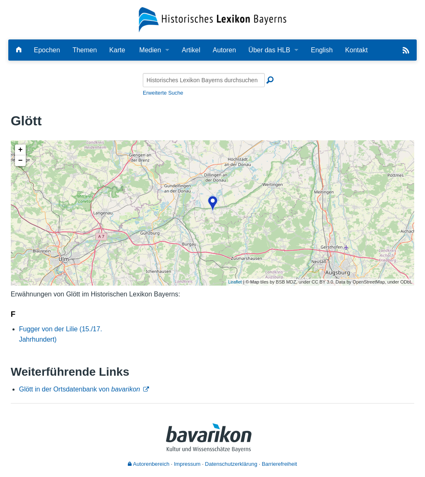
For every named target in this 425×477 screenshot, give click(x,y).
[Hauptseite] (18, 50)
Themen (85, 50)
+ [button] (20, 150)
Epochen (47, 50)
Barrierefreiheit (279, 464)
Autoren (224, 50)
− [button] (20, 161)
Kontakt (356, 50)
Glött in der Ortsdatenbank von (79, 389)
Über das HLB (270, 50)
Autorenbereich (148, 464)
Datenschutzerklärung (231, 464)
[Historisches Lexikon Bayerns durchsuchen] (204, 80)
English (321, 50)
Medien (150, 50)
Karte (117, 50)
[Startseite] (212, 19)
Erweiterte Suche (163, 93)
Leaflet (235, 281)
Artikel (191, 50)
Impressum (187, 464)
